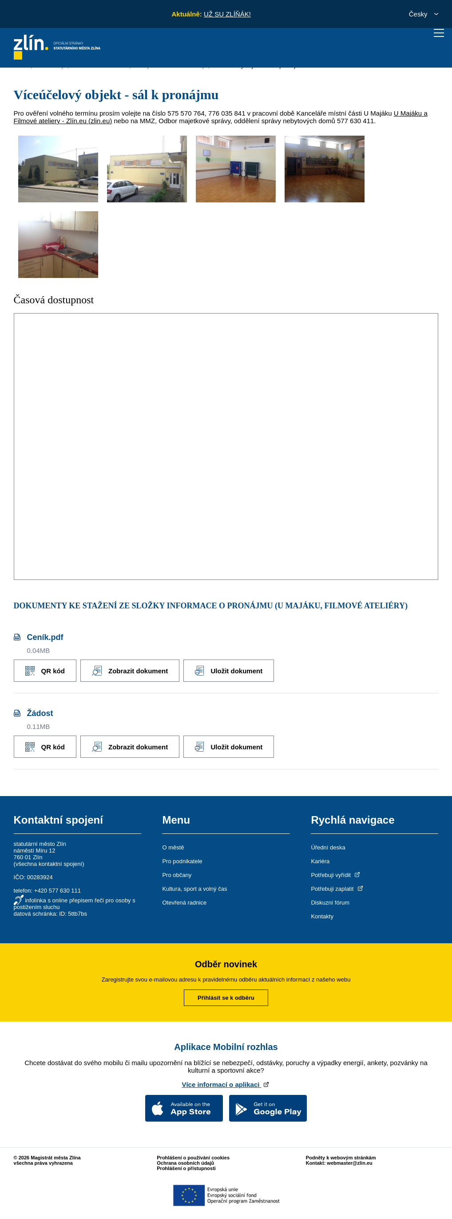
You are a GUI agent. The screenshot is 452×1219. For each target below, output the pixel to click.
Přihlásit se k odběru (226, 996)
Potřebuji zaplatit (337, 887)
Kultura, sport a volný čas (194, 887)
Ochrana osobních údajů (185, 1161)
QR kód (45, 670)
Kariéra (320, 859)
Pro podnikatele (182, 859)
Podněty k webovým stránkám (341, 1156)
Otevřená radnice (184, 900)
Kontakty (322, 914)
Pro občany (176, 873)
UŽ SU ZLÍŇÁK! (227, 14)
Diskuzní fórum (330, 900)
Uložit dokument (234, 670)
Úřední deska (328, 845)
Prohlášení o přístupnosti (186, 1166)
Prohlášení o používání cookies (193, 1156)
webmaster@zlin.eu (349, 1161)
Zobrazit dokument (132, 670)
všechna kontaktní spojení (49, 862)
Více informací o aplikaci (226, 1082)
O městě (173, 845)
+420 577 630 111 (57, 888)
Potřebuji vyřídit (336, 873)
